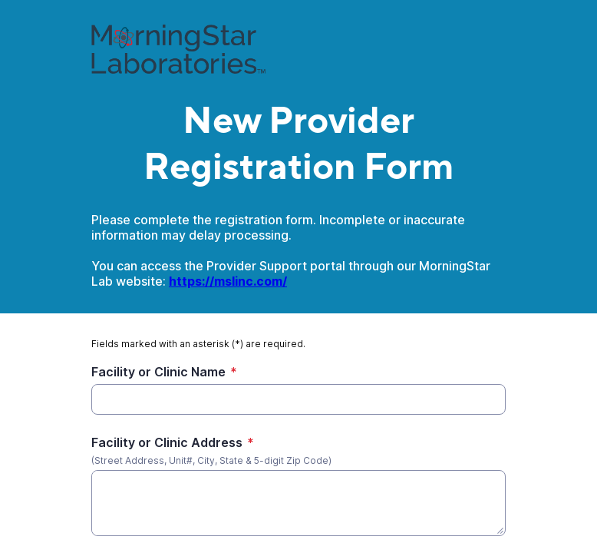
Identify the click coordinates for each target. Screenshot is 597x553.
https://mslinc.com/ (228, 281)
